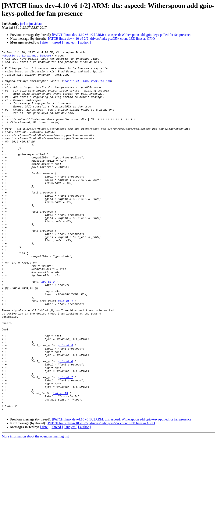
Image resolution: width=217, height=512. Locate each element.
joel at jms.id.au (31, 23)
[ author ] (84, 42)
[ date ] (45, 42)
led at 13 (60, 462)
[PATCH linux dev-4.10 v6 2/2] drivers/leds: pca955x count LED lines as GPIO (101, 38)
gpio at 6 (65, 424)
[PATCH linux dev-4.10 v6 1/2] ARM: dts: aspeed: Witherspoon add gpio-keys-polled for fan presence (121, 35)
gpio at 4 (65, 351)
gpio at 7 (65, 443)
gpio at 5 (65, 404)
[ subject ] (70, 42)
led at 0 (47, 328)
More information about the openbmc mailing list (35, 508)
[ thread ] (56, 42)
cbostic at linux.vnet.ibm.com (27, 57)
